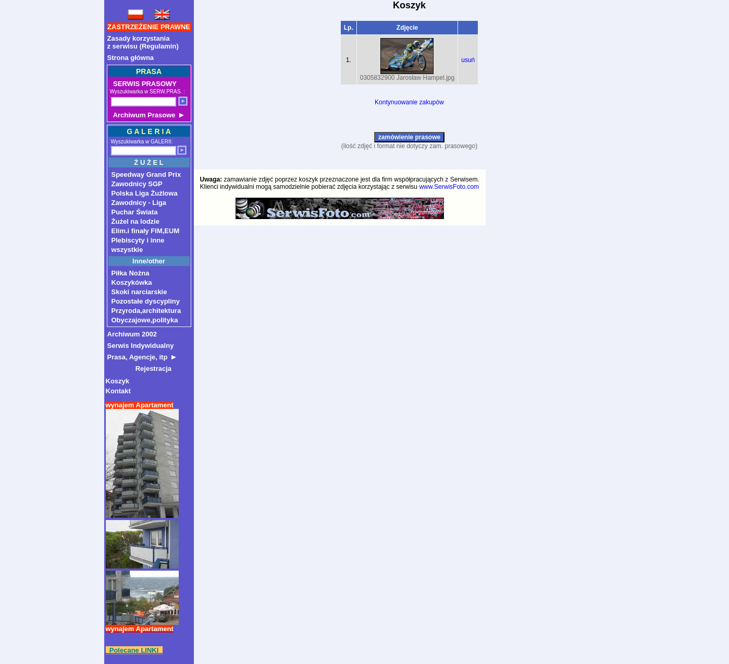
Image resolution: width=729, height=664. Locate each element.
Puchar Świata (135, 212)
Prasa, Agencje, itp (141, 357)
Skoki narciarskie (139, 292)
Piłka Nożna (131, 273)
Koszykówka (132, 282)
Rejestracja (139, 368)
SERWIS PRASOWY (144, 84)
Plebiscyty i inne (138, 240)
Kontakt (118, 391)
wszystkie (127, 249)
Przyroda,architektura (146, 311)
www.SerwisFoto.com (449, 186)
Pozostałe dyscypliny (146, 301)
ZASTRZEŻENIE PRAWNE (148, 27)
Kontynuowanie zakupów (409, 102)
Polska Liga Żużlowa (145, 193)
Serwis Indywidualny (140, 345)
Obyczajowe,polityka (145, 320)
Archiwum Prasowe (147, 115)
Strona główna (130, 58)
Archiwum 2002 (132, 334)
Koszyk (118, 381)
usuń (468, 60)
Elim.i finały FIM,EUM (146, 231)
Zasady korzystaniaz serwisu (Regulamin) (143, 42)
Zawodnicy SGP (137, 184)
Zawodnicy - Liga (139, 203)
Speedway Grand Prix (146, 174)
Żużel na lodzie (135, 221)
